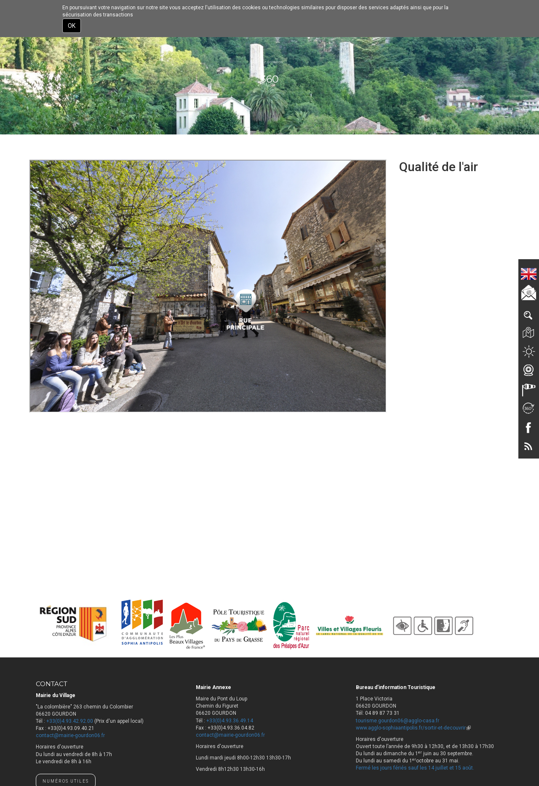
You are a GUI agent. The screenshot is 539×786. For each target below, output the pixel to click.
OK (71, 25)
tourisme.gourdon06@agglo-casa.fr (397, 721)
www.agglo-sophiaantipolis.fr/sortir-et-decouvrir (413, 728)
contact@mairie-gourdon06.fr (70, 735)
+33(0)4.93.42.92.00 (69, 721)
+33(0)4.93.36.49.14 (229, 721)
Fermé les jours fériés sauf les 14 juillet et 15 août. (415, 768)
